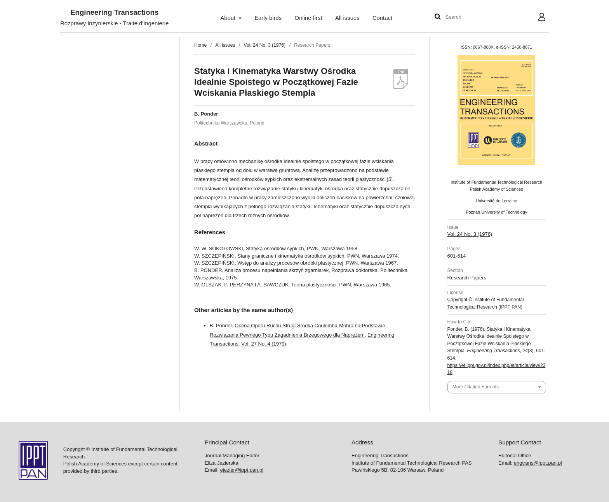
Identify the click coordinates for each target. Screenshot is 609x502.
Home (200, 45)
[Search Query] (469, 17)
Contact (382, 18)
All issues (347, 18)
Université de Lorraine (496, 200)
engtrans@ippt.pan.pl (538, 463)
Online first (308, 18)
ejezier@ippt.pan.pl (241, 470)
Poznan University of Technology (496, 212)
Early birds (268, 18)
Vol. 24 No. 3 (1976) (264, 45)
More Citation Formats (475, 387)
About (228, 18)
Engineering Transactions (114, 13)
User (535, 18)
